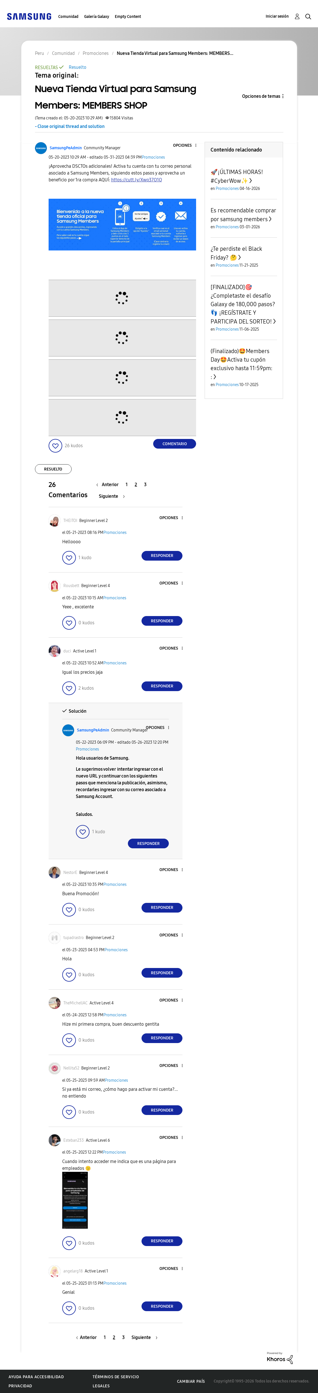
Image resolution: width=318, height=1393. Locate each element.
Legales (101, 1386)
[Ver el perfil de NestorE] (70, 872)
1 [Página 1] (127, 484)
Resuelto (77, 67)
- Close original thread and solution (70, 126)
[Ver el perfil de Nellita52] (71, 1068)
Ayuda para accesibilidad (36, 1377)
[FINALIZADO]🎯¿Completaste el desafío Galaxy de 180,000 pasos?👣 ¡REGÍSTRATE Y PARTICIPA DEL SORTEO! (243, 304)
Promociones (153, 157)
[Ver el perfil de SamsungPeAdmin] (66, 148)
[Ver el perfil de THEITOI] (70, 520)
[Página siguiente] (111, 496)
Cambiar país (191, 1381)
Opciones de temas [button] (261, 96)
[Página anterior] (108, 484)
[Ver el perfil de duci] (67, 651)
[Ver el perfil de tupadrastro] (73, 937)
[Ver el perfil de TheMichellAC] (75, 1003)
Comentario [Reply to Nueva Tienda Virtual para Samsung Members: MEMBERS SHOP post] (175, 443)
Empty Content (128, 16)
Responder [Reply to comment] (162, 555)
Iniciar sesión (277, 16)
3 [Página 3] (145, 484)
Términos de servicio (116, 1377)
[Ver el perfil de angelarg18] (73, 1271)
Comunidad (68, 16)
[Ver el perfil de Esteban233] (73, 1140)
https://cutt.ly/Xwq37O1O (136, 180)
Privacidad (20, 1386)
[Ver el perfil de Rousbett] (71, 585)
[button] (186, 145)
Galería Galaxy (96, 16)
